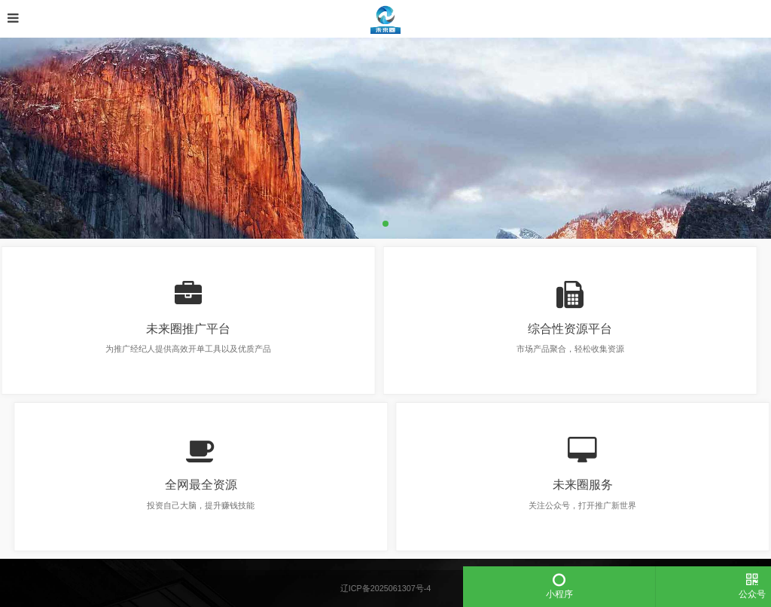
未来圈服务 (589, 484)
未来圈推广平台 (181, 328)
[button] (385, 224)
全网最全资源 (208, 484)
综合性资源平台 (563, 328)
